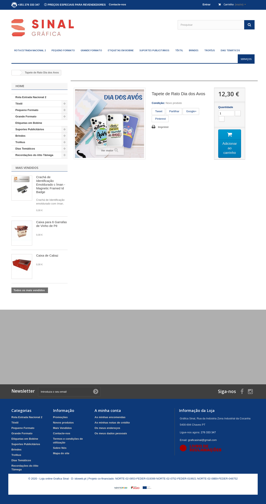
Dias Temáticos (230, 50)
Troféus (209, 50)
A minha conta (108, 410)
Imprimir (163, 127)
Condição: (158, 103)
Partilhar (174, 111)
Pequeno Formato (63, 50)
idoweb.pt (80, 478)
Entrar (207, 4)
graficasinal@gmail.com (202, 440)
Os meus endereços (107, 428)
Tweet (158, 111)
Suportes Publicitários (154, 50)
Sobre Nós (59, 447)
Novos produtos (63, 422)
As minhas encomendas (110, 417)
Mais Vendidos (27, 168)
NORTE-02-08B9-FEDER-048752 (217, 478)
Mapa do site (61, 453)
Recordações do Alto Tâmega (34, 155)
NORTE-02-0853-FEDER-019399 (135, 478)
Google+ (190, 111)
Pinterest (160, 118)
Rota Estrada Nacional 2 (30, 50)
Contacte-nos (117, 4)
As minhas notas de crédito (112, 422)
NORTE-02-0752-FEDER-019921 (176, 478)
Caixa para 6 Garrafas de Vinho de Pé (51, 224)
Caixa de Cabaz (47, 255)
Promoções (60, 417)
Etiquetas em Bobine (121, 50)
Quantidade (225, 107)
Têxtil (179, 50)
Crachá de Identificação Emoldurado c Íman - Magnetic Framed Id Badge (50, 184)
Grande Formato (91, 50)
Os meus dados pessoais (111, 433)
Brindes (193, 50)
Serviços (246, 59)
